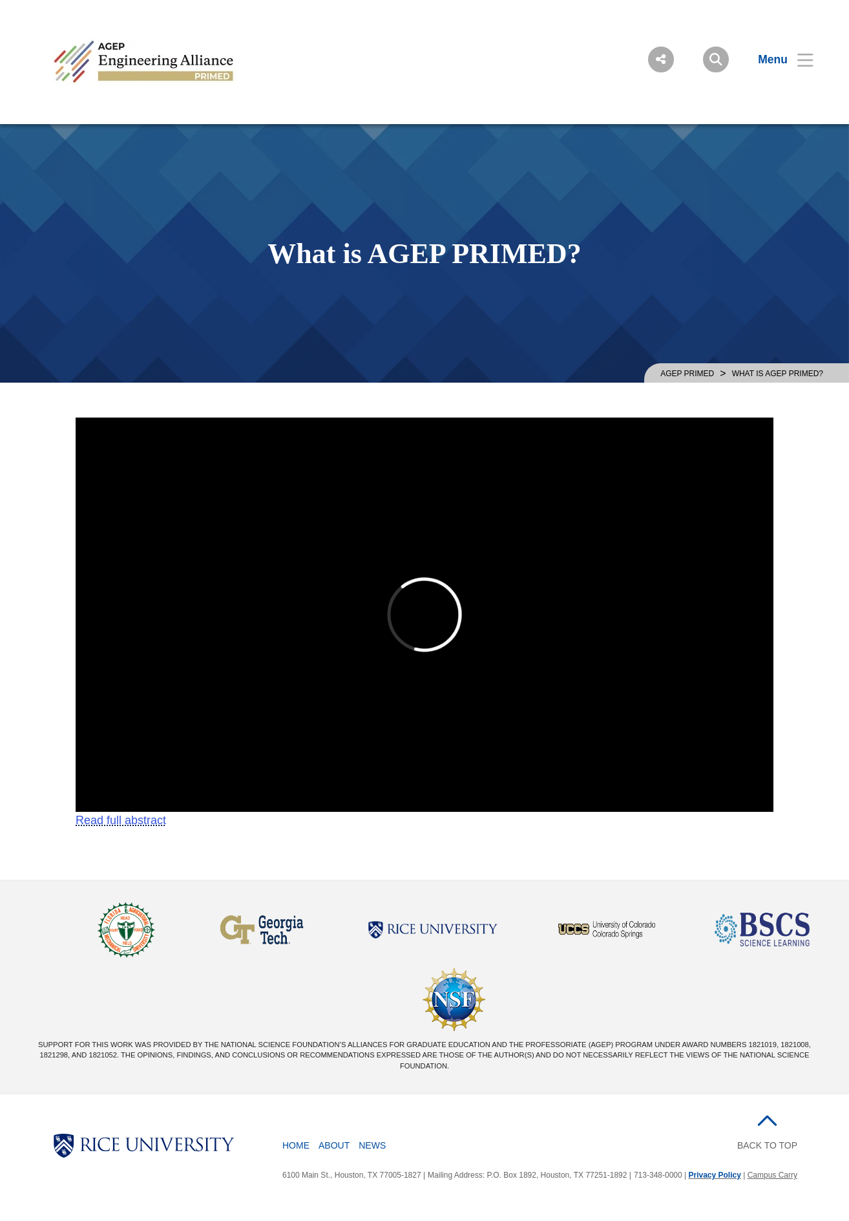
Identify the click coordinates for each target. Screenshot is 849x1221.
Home (295, 1145)
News (372, 1145)
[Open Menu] (777, 59)
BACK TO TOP (767, 1145)
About (334, 1145)
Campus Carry (772, 1175)
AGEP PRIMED (687, 373)
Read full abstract (121, 820)
